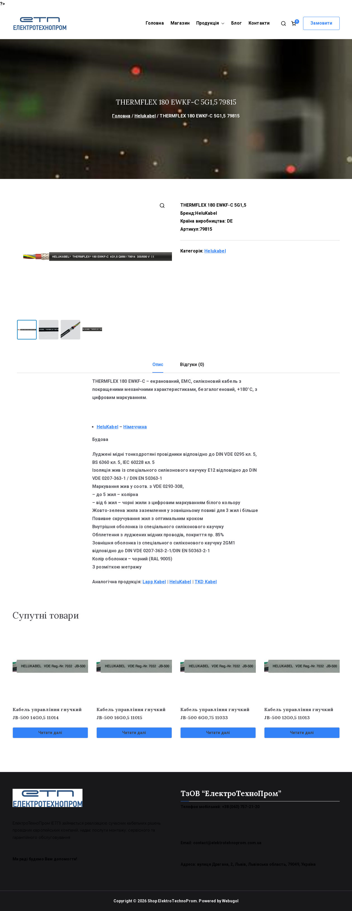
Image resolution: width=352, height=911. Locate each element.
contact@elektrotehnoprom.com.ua (227, 842)
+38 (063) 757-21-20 (241, 806)
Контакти (259, 23)
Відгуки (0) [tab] (192, 364)
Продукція (210, 23)
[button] (222, 23)
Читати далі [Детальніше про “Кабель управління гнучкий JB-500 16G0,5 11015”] (134, 732)
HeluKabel (206, 213)
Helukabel (145, 116)
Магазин (180, 23)
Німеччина (135, 426)
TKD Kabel (206, 581)
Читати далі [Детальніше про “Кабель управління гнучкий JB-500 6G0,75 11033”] (218, 732)
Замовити (321, 23)
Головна (155, 23)
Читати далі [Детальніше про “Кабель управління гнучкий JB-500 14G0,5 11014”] (50, 732)
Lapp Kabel (154, 581)
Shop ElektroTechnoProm (172, 900)
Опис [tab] (158, 364)
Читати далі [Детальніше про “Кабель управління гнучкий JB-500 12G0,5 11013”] (302, 732)
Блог (236, 23)
